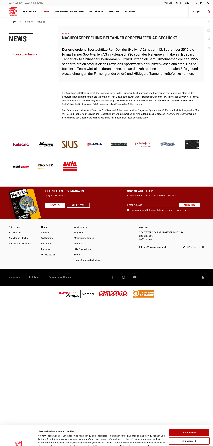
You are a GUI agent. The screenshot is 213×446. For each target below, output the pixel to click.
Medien (199, 3)
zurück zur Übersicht (25, 54)
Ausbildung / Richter (19, 238)
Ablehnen (189, 432)
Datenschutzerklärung (60, 277)
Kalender (130, 11)
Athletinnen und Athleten (69, 11)
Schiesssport (30, 11)
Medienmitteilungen (84, 238)
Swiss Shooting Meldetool (87, 260)
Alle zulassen (189, 415)
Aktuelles (42, 22)
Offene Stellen (48, 254)
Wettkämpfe (96, 11)
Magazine (79, 232)
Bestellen (55, 205)
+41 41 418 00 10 (193, 247)
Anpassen (189, 424)
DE (208, 3)
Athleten (45, 232)
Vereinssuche (80, 227)
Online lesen (78, 205)
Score (77, 254)
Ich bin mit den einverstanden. (160, 210)
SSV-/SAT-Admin (82, 249)
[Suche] (208, 11)
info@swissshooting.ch (153, 247)
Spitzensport (15, 227)
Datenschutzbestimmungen (160, 210)
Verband (168, 3)
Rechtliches (34, 277)
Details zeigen (44, 440)
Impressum (14, 277)
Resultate (114, 11)
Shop (178, 3)
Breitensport (15, 232)
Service (188, 3)
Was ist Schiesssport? (20, 243)
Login (196, 11)
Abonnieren (189, 205)
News (46, 11)
